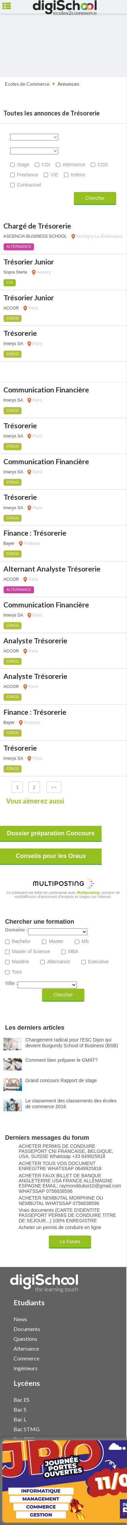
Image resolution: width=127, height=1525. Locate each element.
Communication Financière (46, 389)
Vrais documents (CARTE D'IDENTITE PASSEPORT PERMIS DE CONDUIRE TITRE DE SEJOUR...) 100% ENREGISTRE (67, 1215)
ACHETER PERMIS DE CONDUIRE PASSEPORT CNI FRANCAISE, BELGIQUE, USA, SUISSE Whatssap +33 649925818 (66, 1151)
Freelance (27, 174)
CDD (103, 164)
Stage (23, 164)
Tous (17, 971)
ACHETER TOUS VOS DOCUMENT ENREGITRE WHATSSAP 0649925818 (60, 1166)
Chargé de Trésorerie (37, 225)
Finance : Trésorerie (34, 533)
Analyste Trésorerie (35, 640)
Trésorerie (20, 333)
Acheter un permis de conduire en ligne (60, 1227)
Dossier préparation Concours (50, 833)
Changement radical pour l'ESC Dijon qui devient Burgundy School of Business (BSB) (71, 1042)
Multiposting (88, 892)
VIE (54, 174)
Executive (98, 961)
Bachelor (21, 941)
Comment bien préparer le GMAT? (61, 1060)
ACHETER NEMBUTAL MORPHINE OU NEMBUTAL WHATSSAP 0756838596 (61, 1201)
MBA (73, 951)
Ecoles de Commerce (27, 84)
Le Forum (70, 1241)
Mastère (20, 961)
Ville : (11, 983)
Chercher (95, 198)
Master (56, 941)
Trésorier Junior (28, 261)
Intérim (78, 174)
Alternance (74, 164)
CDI (46, 164)
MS (85, 941)
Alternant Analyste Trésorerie (52, 568)
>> (54, 787)
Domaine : (16, 929)
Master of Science (31, 951)
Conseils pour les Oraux (51, 856)
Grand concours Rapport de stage (61, 1080)
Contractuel (29, 185)
